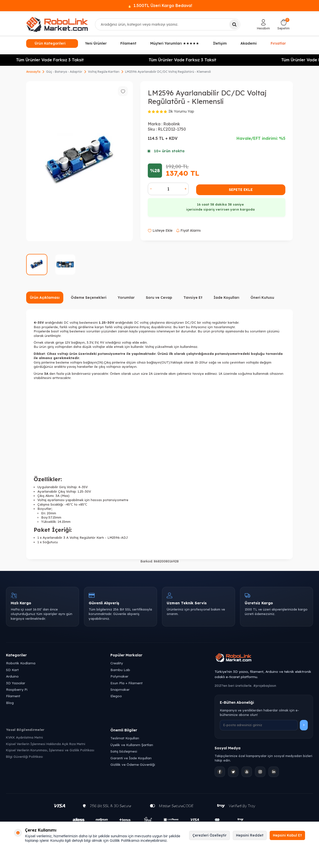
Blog (10, 702)
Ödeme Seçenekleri (88, 297)
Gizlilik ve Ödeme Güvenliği (132, 764)
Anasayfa (33, 72)
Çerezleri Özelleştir (209, 835)
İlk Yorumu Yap (181, 111)
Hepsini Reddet (249, 835)
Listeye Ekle (160, 230)
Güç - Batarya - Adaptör (64, 72)
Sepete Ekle (241, 189)
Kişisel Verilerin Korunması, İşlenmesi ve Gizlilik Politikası (50, 750)
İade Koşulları (226, 297)
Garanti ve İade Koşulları (131, 758)
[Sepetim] (283, 24)
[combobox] (167, 24)
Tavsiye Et (192, 297)
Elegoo (116, 696)
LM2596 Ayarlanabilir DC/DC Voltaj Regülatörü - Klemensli (168, 72)
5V (96, 342)
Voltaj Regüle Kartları (103, 72)
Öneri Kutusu (262, 297)
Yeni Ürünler (96, 43)
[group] (79, 161)
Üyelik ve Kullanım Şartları (131, 745)
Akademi (248, 43)
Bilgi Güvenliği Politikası (24, 757)
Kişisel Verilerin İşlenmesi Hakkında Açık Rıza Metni (45, 744)
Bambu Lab (120, 670)
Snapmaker (120, 689)
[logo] (57, 24)
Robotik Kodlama (20, 663)
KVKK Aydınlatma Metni (24, 737)
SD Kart (12, 670)
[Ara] (234, 24)
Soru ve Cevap (159, 297)
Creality (116, 663)
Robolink (171, 123)
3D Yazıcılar (15, 683)
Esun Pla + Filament (126, 683)
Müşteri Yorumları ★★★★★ (174, 43)
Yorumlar (126, 297)
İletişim (220, 43)
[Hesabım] (263, 24)
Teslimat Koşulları (124, 738)
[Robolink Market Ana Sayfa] (264, 658)
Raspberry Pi (16, 689)
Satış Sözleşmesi (123, 751)
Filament (128, 43)
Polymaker (119, 676)
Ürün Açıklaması (45, 297)
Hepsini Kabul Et (287, 835)
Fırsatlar (278, 42)
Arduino (12, 676)
